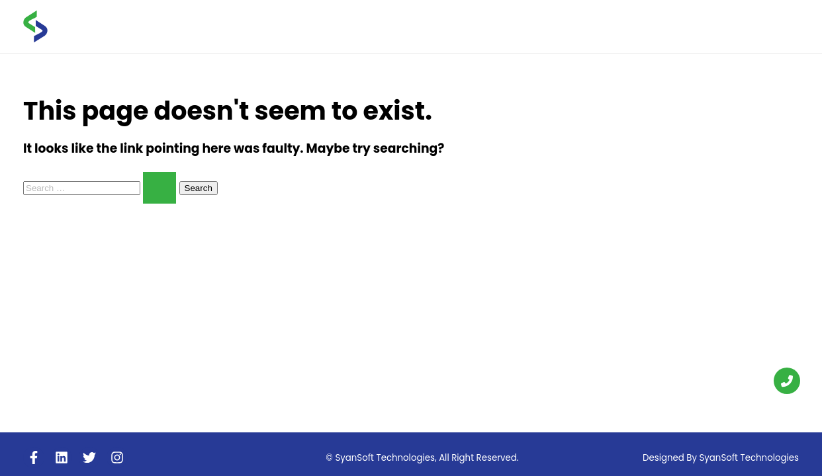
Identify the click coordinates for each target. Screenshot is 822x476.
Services (554, 26)
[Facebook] (33, 457)
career (699, 25)
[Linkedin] (61, 457)
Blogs (612, 25)
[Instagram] (117, 457)
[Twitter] (89, 457)
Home (438, 25)
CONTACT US (762, 25)
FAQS (654, 25)
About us (489, 25)
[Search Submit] (159, 188)
